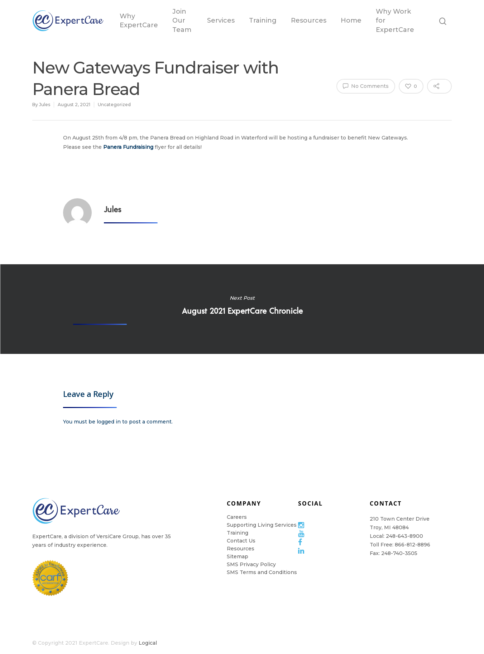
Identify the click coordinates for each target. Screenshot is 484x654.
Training (263, 20)
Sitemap (237, 556)
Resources (308, 20)
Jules (44, 104)
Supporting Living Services (262, 524)
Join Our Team (181, 20)
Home (351, 20)
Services (221, 20)
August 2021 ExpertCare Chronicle (242, 309)
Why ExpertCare (139, 20)
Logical (148, 643)
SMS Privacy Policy (251, 564)
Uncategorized (114, 104)
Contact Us (241, 540)
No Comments (366, 85)
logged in (109, 421)
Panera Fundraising (128, 147)
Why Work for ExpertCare (395, 20)
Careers (237, 517)
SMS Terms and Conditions (262, 572)
